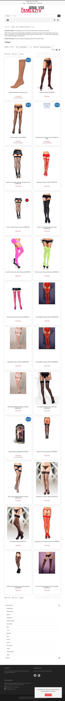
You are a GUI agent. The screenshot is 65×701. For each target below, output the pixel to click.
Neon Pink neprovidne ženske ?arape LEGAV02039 (18, 272)
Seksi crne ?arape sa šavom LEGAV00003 (47, 451)
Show (13, 54)
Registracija (39, 3)
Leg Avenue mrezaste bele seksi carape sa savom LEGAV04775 (18, 183)
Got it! (48, 695)
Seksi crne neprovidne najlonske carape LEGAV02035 (47, 228)
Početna (13, 27)
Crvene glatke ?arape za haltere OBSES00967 (47, 317)
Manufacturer (36, 47)
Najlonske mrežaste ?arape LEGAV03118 (47, 182)
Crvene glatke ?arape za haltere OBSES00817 (47, 362)
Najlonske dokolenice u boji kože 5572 (18, 92)
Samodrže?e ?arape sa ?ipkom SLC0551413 (47, 496)
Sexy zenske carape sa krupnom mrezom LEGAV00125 (18, 497)
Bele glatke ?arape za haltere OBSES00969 (18, 362)
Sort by (17, 47)
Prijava (24, 3)
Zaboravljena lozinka (31, 3)
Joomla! (19, 698)
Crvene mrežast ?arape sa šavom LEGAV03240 (18, 227)
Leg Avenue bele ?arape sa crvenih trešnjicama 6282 (47, 138)
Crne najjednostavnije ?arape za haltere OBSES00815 (47, 407)
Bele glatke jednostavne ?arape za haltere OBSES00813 (18, 407)
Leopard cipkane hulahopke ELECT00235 (18, 451)
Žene (17, 27)
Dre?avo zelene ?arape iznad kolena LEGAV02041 (47, 272)
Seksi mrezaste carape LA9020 (18, 137)
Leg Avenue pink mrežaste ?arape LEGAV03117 (18, 317)
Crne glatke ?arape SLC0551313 (18, 541)
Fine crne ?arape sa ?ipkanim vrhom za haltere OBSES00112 (47, 587)
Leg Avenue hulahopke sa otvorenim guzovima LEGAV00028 (18, 587)
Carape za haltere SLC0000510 (47, 92)
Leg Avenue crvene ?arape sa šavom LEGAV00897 (47, 541)
